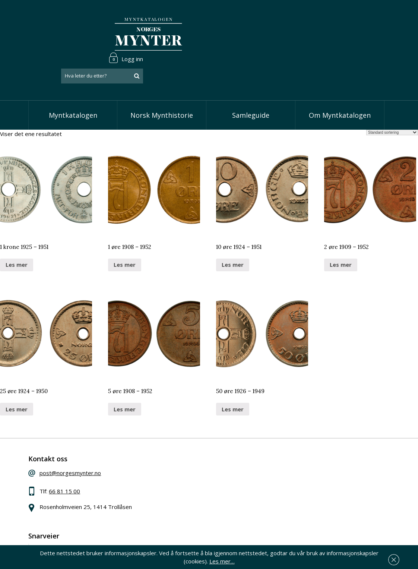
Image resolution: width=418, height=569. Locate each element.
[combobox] (343, 34)
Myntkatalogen (73, 85)
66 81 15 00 (77, 465)
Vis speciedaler (181, 448)
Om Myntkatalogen (340, 85)
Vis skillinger (177, 459)
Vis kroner (174, 471)
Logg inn (367, 16)
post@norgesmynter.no (83, 447)
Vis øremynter (180, 482)
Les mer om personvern (313, 521)
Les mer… (401, 559)
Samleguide (250, 85)
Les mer (17, 235)
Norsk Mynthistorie (161, 85)
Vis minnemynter (183, 493)
